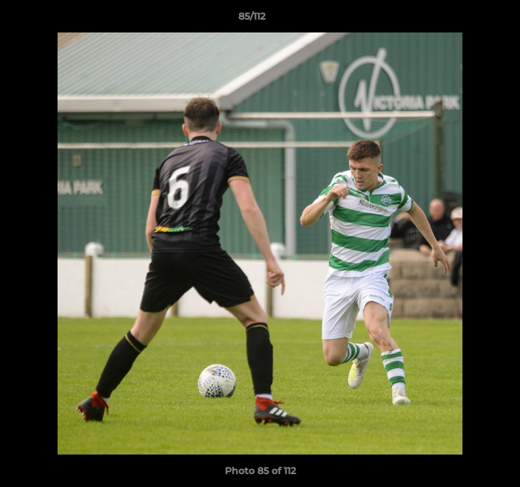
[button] (471, 20)
